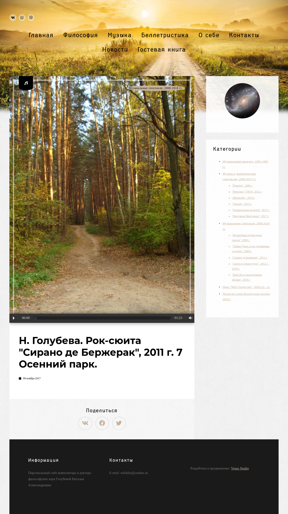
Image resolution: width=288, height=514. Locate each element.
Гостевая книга (162, 50)
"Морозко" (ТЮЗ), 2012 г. (247, 191)
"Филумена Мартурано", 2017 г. (250, 216)
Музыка (120, 35)
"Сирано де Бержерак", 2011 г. (249, 257)
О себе (209, 35)
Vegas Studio (240, 468)
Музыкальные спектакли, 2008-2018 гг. (156, 88)
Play (14, 318)
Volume (189, 318)
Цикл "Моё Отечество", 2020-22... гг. (246, 287)
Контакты (244, 35)
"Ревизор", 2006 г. (242, 185)
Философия (80, 35)
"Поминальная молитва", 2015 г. (251, 210)
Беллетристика (165, 35)
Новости (115, 50)
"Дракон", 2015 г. (242, 204)
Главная (41, 35)
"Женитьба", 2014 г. (243, 197)
